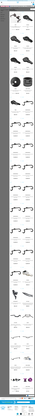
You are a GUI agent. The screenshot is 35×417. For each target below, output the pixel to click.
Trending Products (10, 409)
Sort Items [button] (5, 20)
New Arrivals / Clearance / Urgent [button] (5, 10)
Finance (23, 411)
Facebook (32, 414)
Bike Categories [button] (5, 7)
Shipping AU (16, 409)
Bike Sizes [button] (5, 16)
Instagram (29, 414)
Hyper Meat (24, 414)
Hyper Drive (20, 414)
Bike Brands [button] (5, 14)
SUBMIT (32, 402)
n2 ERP (15, 398)
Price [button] (5, 12)
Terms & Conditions (31, 409)
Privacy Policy (24, 410)
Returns (23, 409)
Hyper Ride (17, 414)
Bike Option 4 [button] (5, 18)
